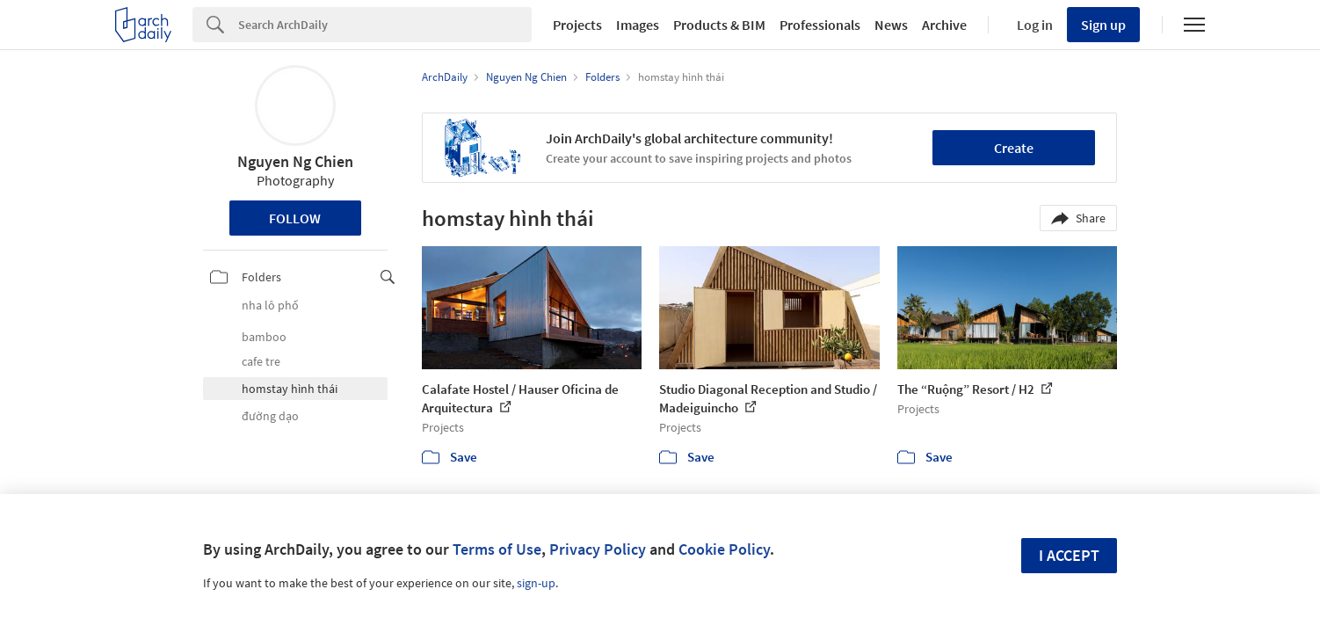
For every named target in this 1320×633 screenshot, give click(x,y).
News (891, 25)
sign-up (536, 583)
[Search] (385, 24)
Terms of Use (497, 549)
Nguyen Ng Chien (295, 161)
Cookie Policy (724, 549)
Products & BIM (719, 25)
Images (637, 25)
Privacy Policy (597, 549)
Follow (295, 218)
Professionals (820, 25)
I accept (1069, 555)
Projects (577, 25)
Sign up (1103, 24)
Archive (944, 25)
